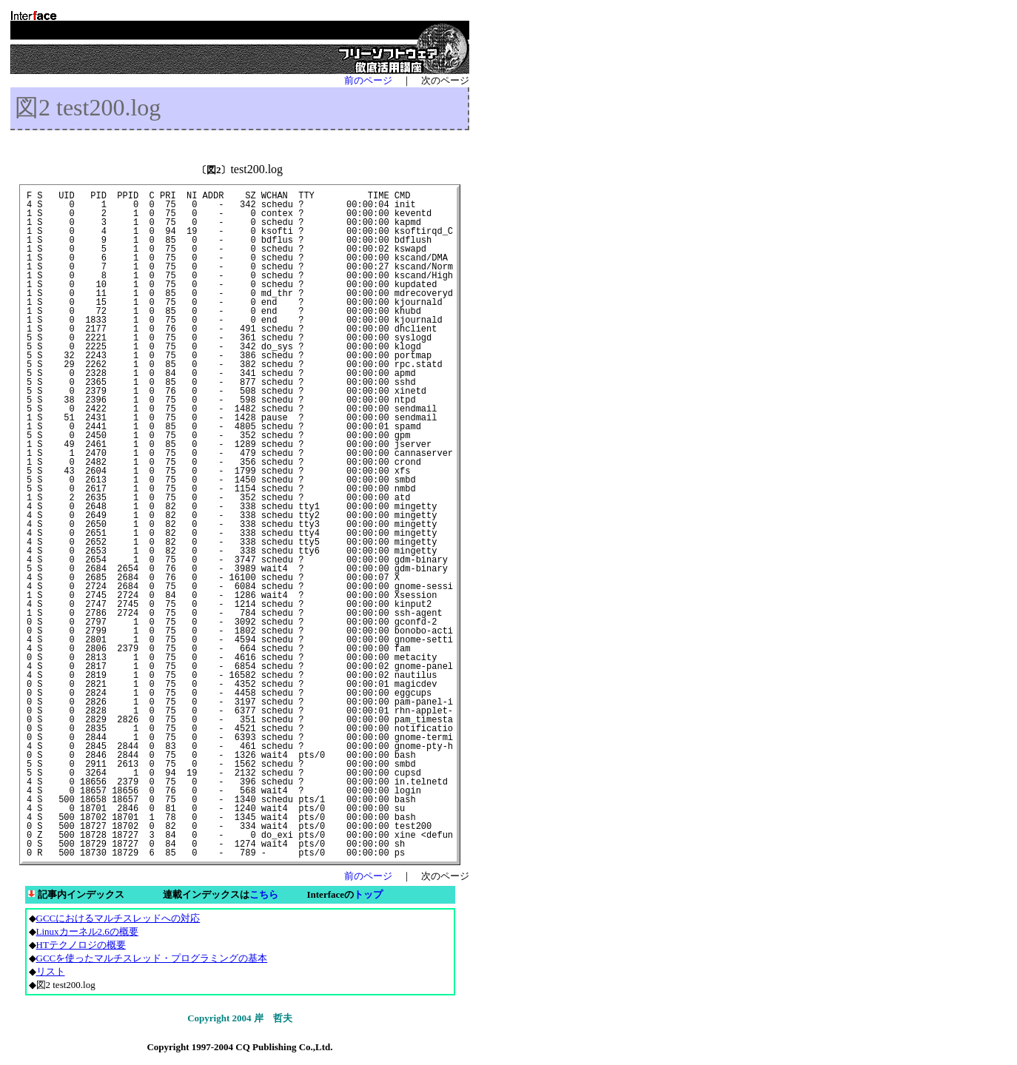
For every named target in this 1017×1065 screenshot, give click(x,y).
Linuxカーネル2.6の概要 (87, 931)
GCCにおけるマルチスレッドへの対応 (118, 918)
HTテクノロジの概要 (81, 944)
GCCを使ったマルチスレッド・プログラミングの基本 (152, 958)
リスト (50, 971)
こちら (263, 894)
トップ (368, 894)
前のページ (368, 80)
